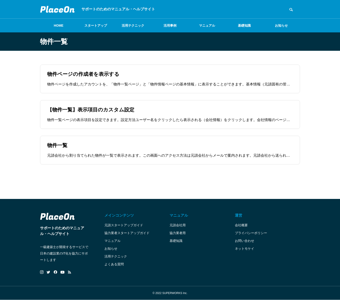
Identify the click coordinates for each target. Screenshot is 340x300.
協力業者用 (178, 233)
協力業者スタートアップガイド (127, 233)
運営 (238, 215)
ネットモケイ (244, 248)
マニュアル (207, 25)
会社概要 (241, 225)
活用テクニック (133, 25)
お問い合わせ (244, 241)
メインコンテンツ (119, 215)
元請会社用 (178, 225)
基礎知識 (244, 25)
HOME (58, 25)
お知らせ (281, 25)
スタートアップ (95, 25)
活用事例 (170, 25)
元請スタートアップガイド (123, 225)
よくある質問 (114, 264)
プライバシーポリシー (251, 233)
